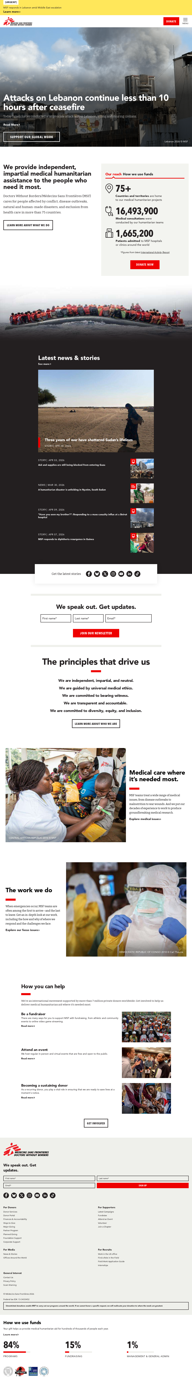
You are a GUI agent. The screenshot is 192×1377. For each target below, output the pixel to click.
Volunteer (102, 1223)
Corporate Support (11, 1241)
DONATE (171, 21)
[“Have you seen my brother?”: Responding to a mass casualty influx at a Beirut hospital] (96, 518)
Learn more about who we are (96, 723)
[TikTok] (52, 1195)
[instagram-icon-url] (113, 574)
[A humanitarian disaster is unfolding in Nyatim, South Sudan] (96, 493)
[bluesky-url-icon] (97, 574)
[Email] (128, 618)
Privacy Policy (9, 1281)
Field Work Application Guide (111, 1261)
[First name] (56, 618)
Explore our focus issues (22, 930)
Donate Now (145, 264)
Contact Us (8, 1277)
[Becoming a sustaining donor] (96, 1098)
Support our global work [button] (31, 137)
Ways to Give (9, 1223)
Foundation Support (12, 1238)
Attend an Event (105, 1219)
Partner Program (10, 1230)
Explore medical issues (144, 819)
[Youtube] (37, 1195)
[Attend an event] (96, 1062)
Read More (10, 124)
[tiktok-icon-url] (137, 574)
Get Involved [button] (96, 1123)
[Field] (49, 1178)
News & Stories (10, 1254)
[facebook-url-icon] (89, 574)
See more (44, 364)
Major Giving (9, 1226)
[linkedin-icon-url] (129, 574)
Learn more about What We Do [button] (28, 225)
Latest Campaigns (106, 1211)
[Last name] (88, 618)
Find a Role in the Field (108, 1257)
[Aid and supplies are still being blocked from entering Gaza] (96, 468)
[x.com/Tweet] (22, 1195)
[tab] (113, 174)
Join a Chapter (104, 1226)
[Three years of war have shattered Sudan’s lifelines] (96, 411)
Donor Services (10, 1211)
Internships (103, 1265)
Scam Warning (9, 1285)
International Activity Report (155, 252)
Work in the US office (107, 1254)
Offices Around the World (15, 1257)
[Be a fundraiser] (96, 1026)
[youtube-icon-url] (121, 574)
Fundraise (102, 1215)
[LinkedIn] (45, 1195)
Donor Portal (9, 1215)
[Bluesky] (14, 1195)
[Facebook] (6, 1195)
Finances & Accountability (15, 1219)
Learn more (11, 11)
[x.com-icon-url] (105, 574)
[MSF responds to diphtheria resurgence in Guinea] (96, 543)
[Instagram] (29, 1195)
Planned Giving (10, 1234)
